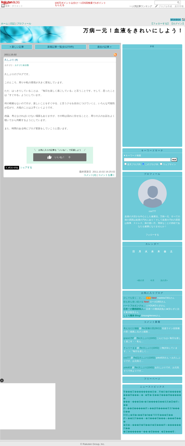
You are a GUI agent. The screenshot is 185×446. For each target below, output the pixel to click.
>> (140, 6)
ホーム (4, 23)
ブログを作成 (165, 6)
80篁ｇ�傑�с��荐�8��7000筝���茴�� (148, 415)
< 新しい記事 (17, 46)
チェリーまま (130, 348)
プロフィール (24, 23)
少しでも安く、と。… (134, 298)
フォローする (152, 234)
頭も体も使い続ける (133, 301)
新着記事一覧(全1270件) (60, 46)
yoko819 (128, 367)
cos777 (127, 357)
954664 (176, 19)
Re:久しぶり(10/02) (147, 338)
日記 (12, 23)
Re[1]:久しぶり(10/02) (144, 357)
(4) (16, 59)
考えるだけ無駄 (131, 328)
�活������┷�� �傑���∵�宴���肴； (150, 431)
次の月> (164, 280)
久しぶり (9, 59)
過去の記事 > (104, 46)
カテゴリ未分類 (22, 65)
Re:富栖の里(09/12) (152, 328)
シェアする (26, 167)
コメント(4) (90, 175)
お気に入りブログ (152, 293)
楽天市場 (179, 6)
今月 (152, 280)
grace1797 (129, 338)
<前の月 (140, 280)
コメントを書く (106, 175)
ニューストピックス (152, 386)
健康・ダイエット (14, 6)
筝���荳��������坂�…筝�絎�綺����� (152, 391)
